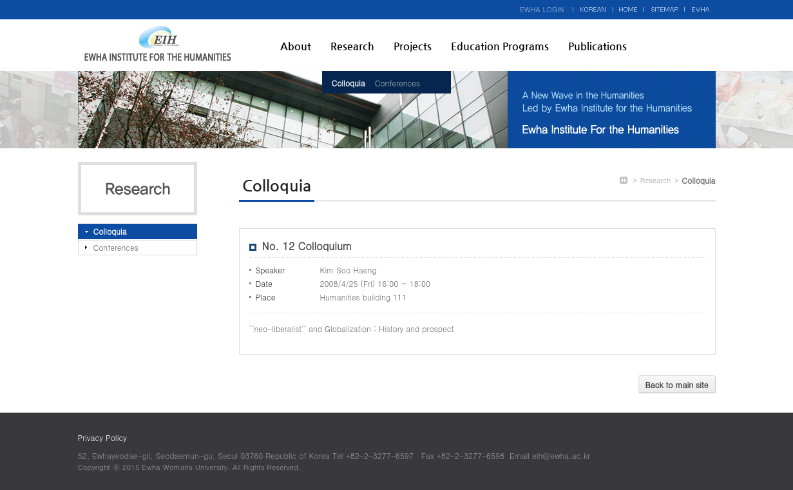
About (295, 46)
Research (352, 46)
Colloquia (348, 82)
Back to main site (677, 384)
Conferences (397, 82)
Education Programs (500, 46)
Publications (597, 46)
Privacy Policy (102, 437)
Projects (413, 46)
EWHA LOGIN (542, 9)
